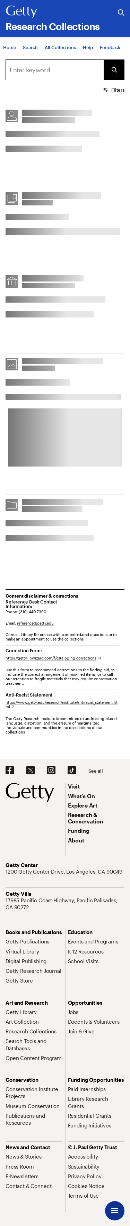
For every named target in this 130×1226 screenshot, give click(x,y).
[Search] (30, 47)
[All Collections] (60, 47)
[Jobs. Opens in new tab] (73, 1012)
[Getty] (21, 12)
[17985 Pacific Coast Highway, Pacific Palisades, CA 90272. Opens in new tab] (65, 904)
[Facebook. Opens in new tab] (10, 770)
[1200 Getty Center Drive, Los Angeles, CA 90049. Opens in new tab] (65, 871)
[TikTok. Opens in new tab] (72, 770)
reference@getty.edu (35, 623)
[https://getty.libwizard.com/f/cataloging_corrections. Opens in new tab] (53, 658)
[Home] (9, 47)
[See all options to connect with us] (95, 771)
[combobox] (55, 69)
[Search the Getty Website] (121, 13)
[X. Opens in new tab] (30, 770)
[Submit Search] (114, 69)
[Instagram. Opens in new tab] (51, 770)
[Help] (88, 47)
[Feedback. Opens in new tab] (110, 47)
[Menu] (114, 1210)
